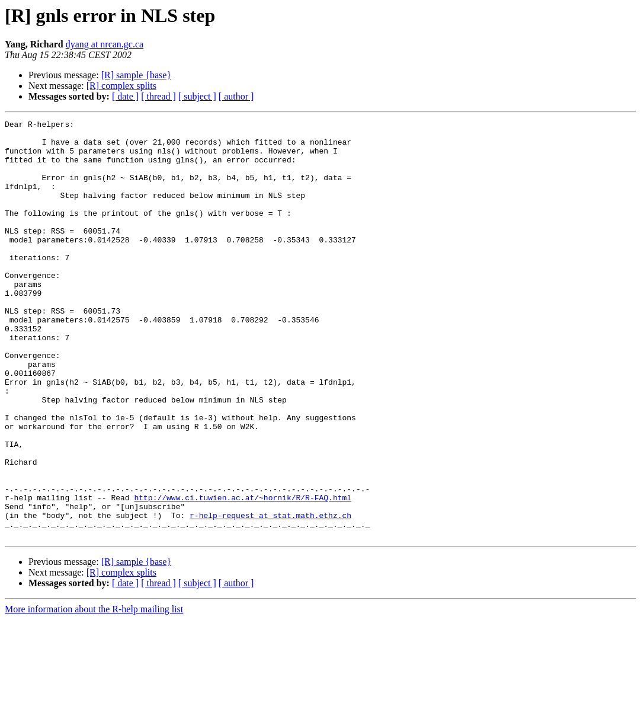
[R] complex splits (121, 86)
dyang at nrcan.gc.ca (104, 44)
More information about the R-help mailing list (94, 693)
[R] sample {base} (136, 75)
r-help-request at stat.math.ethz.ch (270, 595)
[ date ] (125, 96)
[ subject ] (197, 96)
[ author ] (236, 96)
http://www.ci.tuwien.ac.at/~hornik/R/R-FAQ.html (242, 573)
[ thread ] (158, 96)
